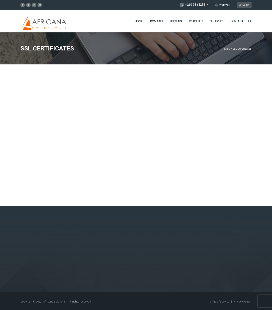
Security (216, 21)
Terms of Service (219, 301)
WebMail (222, 4)
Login (244, 4)
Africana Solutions (54, 301)
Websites (196, 21)
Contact (236, 21)
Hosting (176, 21)
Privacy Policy (242, 301)
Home (139, 21)
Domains (156, 21)
